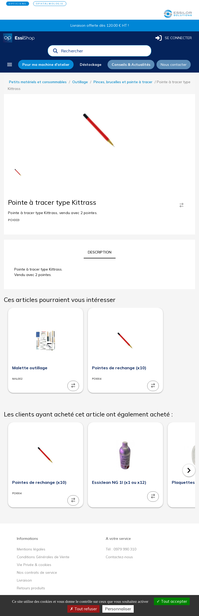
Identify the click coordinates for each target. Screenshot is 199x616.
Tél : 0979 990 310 (121, 549)
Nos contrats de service (37, 572)
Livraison (24, 580)
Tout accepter (172, 601)
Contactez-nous (119, 557)
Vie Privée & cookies (34, 564)
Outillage (80, 82)
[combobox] (104, 52)
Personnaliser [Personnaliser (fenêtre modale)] (118, 608)
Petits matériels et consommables (38, 82)
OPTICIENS (17, 3)
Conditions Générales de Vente (43, 557)
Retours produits (31, 588)
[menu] (9, 64)
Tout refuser (83, 608)
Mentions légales (31, 549)
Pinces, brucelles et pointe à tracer (123, 82)
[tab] (100, 252)
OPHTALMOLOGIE (49, 3)
